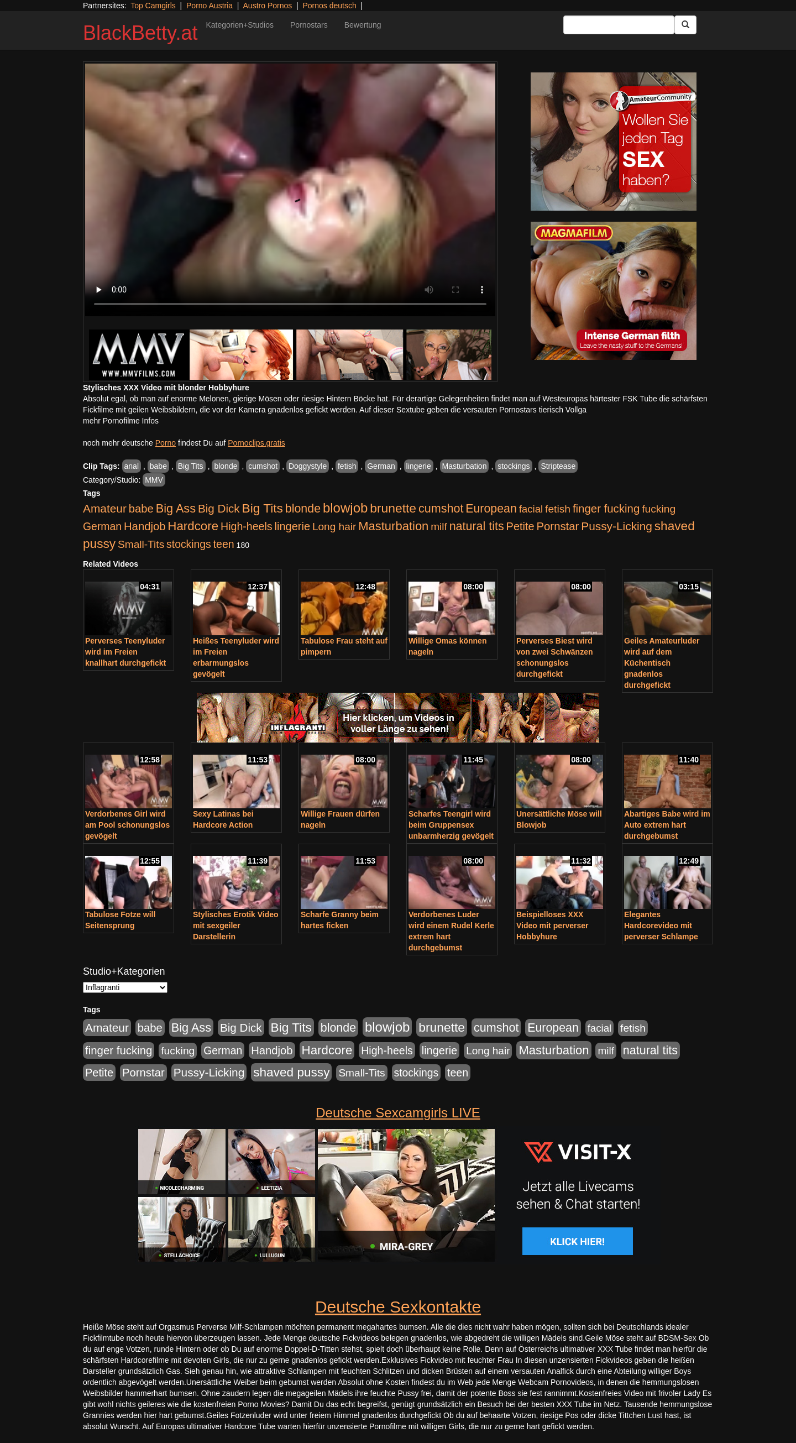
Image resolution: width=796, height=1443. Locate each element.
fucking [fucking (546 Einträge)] (658, 509)
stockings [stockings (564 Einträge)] (188, 544)
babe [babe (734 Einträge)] (141, 509)
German (381, 466)
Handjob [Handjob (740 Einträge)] (144, 526)
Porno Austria (209, 5)
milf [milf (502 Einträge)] (439, 526)
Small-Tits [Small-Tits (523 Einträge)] (141, 544)
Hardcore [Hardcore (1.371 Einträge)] (192, 526)
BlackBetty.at (140, 33)
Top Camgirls (153, 5)
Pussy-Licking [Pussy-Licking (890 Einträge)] (616, 526)
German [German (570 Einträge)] (102, 526)
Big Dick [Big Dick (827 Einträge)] (219, 508)
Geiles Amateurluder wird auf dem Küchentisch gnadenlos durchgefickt (661, 662)
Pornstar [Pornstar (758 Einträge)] (558, 526)
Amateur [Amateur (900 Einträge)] (105, 508)
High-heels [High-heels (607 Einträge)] (247, 526)
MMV (154, 479)
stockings (514, 466)
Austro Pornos (267, 5)
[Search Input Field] (618, 24)
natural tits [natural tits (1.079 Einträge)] (476, 526)
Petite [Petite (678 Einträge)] (520, 526)
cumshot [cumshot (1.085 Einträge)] (440, 508)
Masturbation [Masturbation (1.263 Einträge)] (393, 526)
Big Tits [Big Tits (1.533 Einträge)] (262, 508)
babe (158, 466)
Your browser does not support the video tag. (290, 190)
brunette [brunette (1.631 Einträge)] (393, 508)
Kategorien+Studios (240, 24)
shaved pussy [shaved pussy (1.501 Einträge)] (291, 1072)
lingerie (418, 466)
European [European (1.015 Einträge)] (491, 508)
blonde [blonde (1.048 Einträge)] (303, 508)
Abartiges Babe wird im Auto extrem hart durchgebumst (667, 824)
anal (131, 466)
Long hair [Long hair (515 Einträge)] (334, 526)
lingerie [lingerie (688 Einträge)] (292, 526)
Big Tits (190, 466)
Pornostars (309, 24)
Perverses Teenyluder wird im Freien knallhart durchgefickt (125, 651)
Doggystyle (308, 466)
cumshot (262, 466)
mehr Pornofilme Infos (121, 420)
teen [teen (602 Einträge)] (223, 544)
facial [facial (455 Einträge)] (531, 509)
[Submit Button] (685, 24)
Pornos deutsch (329, 5)
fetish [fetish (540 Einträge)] (557, 509)
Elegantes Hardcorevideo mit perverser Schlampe (661, 925)
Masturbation (464, 466)
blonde (225, 466)
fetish (347, 466)
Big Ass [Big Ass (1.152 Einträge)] (176, 508)
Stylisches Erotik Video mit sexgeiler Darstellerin (236, 925)
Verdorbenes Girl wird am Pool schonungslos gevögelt (127, 824)
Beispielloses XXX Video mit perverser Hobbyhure (552, 925)
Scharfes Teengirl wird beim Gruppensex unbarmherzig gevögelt (451, 824)
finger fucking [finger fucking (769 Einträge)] (606, 509)
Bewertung (362, 24)
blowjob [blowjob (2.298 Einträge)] (345, 507)
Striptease (558, 466)
